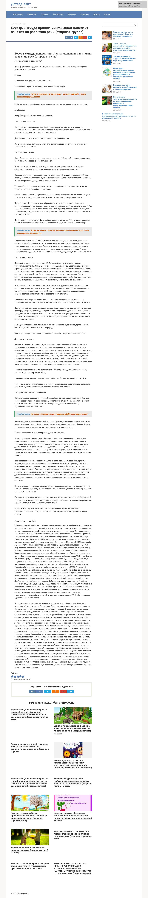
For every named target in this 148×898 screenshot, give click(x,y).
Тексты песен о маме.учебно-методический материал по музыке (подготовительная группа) (125, 47)
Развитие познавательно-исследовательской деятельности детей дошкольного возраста (119, 116)
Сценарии (32, 14)
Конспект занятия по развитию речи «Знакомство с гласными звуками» (125, 87)
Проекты (44, 14)
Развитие (72, 14)
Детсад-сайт (21, 4)
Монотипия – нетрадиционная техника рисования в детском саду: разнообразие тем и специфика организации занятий (124, 73)
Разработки (58, 14)
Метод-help (18, 14)
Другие (96, 14)
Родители (85, 14)
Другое (107, 14)
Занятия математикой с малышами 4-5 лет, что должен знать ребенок (123, 34)
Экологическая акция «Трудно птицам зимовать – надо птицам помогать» (124, 58)
